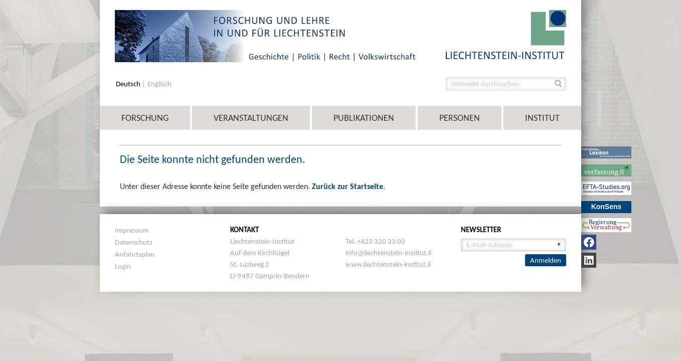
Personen (459, 117)
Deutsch (129, 84)
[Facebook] (588, 242)
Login (123, 266)
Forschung (144, 117)
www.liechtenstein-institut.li (388, 264)
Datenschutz (133, 242)
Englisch (159, 84)
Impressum (132, 230)
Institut (542, 117)
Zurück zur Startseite (347, 186)
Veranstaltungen (251, 117)
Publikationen (363, 117)
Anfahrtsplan (134, 254)
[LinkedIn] (588, 260)
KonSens (606, 207)
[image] (506, 34)
